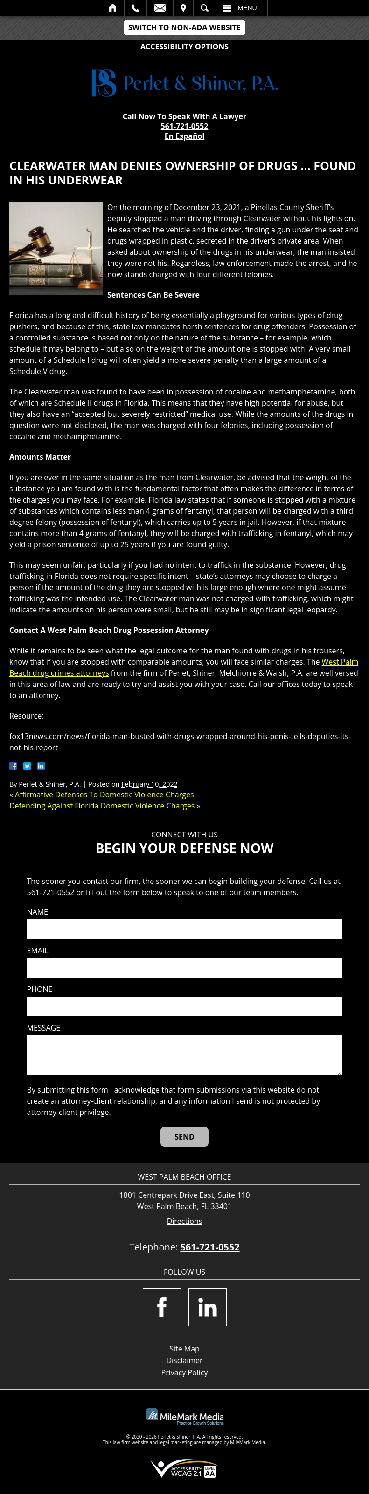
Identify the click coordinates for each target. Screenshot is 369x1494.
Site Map (184, 1349)
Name (37, 912)
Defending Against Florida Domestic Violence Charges (102, 806)
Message (43, 1028)
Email (160, 8)
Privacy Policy (184, 1372)
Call (135, 8)
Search (205, 8)
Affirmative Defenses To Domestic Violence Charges (104, 794)
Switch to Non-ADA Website (184, 27)
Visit (183, 8)
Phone (40, 989)
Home (113, 8)
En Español (185, 136)
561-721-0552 (185, 126)
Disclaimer (184, 1360)
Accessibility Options (184, 46)
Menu (247, 8)
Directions (184, 1221)
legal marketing (176, 1442)
